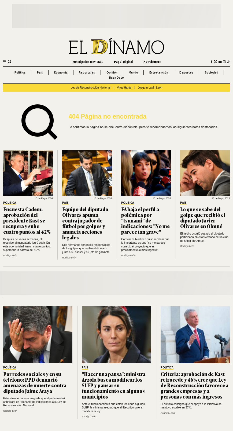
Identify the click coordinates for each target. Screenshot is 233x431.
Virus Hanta (124, 87)
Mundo (133, 72)
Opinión (111, 72)
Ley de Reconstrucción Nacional (90, 87)
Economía (61, 72)
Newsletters (152, 62)
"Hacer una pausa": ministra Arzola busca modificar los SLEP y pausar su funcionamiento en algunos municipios (113, 385)
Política (19, 72)
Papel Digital (123, 62)
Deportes (186, 72)
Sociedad (211, 72)
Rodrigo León (10, 255)
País (40, 72)
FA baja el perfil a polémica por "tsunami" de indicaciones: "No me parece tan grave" (145, 220)
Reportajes (87, 72)
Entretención (158, 72)
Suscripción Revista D (87, 62)
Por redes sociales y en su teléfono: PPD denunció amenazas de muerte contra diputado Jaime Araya (34, 382)
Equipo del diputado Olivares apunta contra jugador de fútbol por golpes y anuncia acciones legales (85, 223)
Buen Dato (116, 77)
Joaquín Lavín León (150, 87)
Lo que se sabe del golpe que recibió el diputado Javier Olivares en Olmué (202, 217)
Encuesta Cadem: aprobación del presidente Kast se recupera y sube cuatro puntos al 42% (27, 220)
